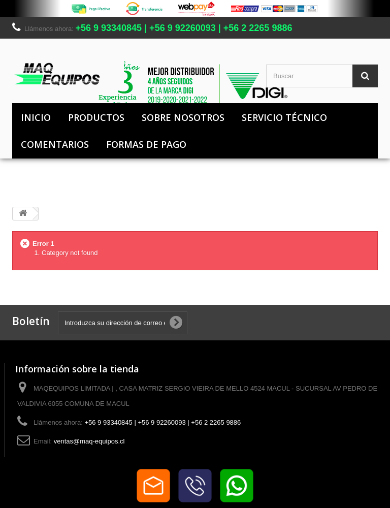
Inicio (36, 117)
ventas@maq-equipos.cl (89, 441)
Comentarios (55, 144)
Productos (96, 117)
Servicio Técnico (284, 117)
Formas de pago (146, 144)
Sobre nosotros (183, 117)
